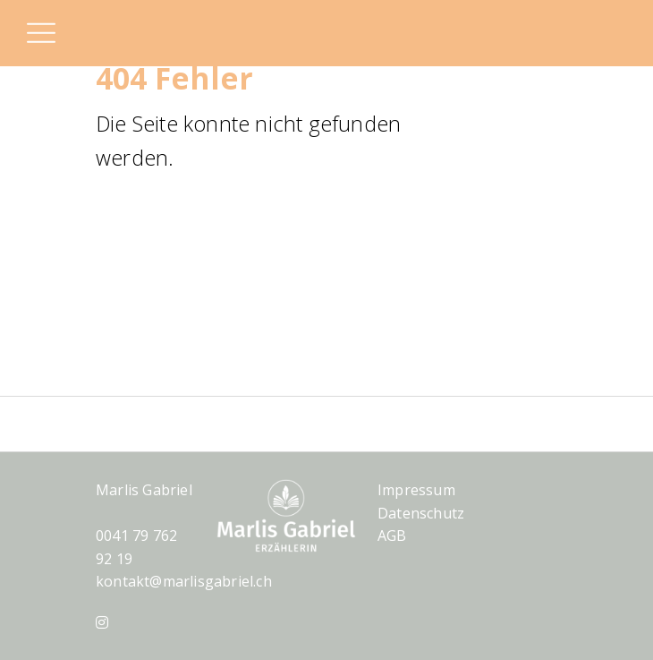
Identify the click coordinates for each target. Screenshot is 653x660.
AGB (392, 535)
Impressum (416, 490)
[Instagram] (102, 622)
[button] (40, 35)
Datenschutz (420, 513)
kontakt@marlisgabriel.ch (184, 581)
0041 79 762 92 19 (136, 547)
